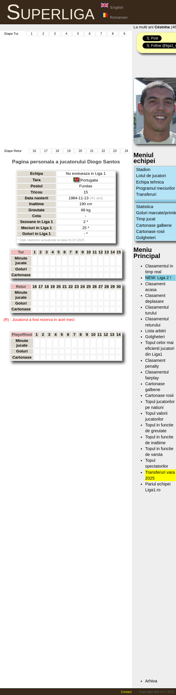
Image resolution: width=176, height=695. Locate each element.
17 (46, 151)
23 (115, 151)
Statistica (144, 206)
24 (126, 151)
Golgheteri (146, 237)
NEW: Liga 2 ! (158, 277)
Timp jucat (146, 219)
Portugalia (89, 180)
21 (92, 151)
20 (80, 151)
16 (34, 151)
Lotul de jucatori (151, 175)
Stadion (143, 169)
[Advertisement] (55, 91)
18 (57, 151)
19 (69, 151)
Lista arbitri (155, 331)
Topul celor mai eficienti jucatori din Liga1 (159, 348)
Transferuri (146, 194)
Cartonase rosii (150, 231)
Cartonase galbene (154, 225)
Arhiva (151, 681)
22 (103, 151)
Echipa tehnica (150, 182)
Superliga (50, 12)
